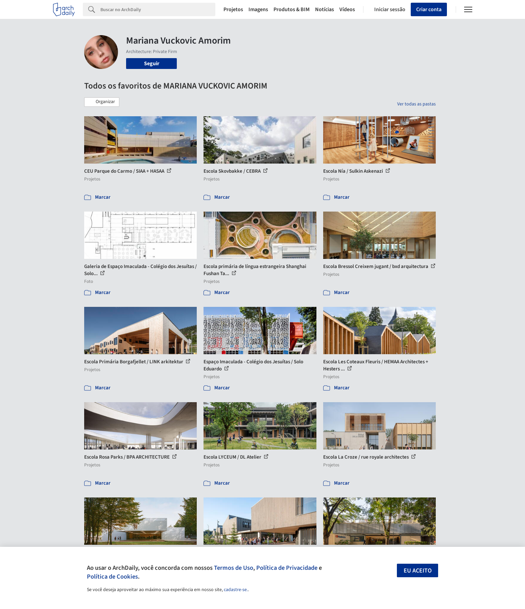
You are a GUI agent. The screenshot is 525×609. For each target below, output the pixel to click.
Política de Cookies (112, 576)
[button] (101, 102)
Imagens (258, 9)
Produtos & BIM (291, 9)
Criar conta (429, 9)
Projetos (233, 9)
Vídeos (347, 9)
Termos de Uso (233, 567)
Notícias (324, 9)
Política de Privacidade (286, 567)
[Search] (158, 9)
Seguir (151, 63)
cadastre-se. (236, 589)
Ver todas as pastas (416, 104)
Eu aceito (418, 570)
